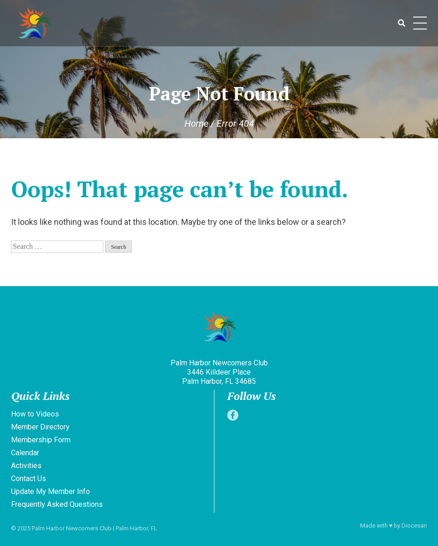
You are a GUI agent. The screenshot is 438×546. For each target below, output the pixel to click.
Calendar (25, 452)
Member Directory (40, 427)
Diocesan (414, 525)
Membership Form (41, 439)
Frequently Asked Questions (57, 504)
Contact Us (28, 478)
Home (196, 123)
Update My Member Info (50, 491)
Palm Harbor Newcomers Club (72, 528)
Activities (26, 465)
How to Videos (35, 414)
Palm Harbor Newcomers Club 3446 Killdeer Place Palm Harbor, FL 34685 (219, 372)
